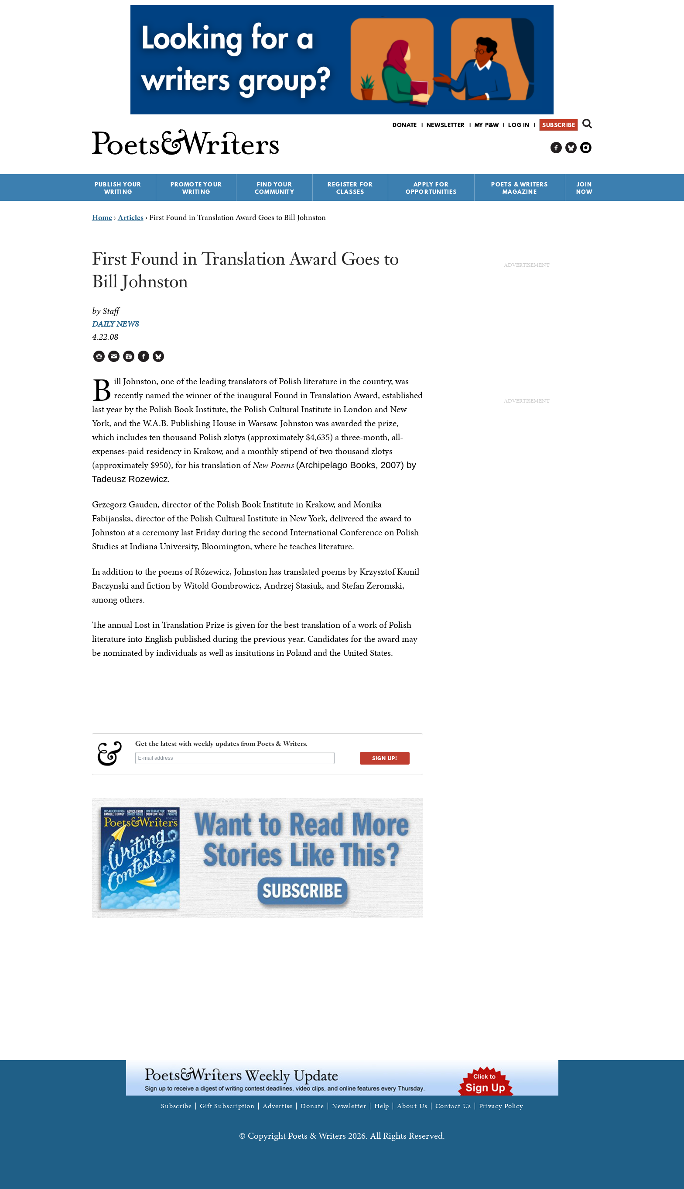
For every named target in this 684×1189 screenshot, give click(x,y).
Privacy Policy (501, 1106)
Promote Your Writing (196, 188)
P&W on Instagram (586, 148)
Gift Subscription (227, 1106)
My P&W (487, 125)
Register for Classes (350, 188)
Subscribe (558, 125)
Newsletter (446, 125)
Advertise (278, 1106)
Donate (405, 125)
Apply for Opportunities (431, 188)
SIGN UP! (384, 758)
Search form (587, 123)
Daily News (115, 324)
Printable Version (99, 356)
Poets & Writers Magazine (519, 188)
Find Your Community (274, 188)
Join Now (584, 188)
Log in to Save (129, 356)
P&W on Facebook (556, 148)
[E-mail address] (235, 758)
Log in (519, 125)
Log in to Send (114, 356)
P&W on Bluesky (571, 148)
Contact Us (453, 1106)
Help (382, 1106)
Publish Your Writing (118, 188)
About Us (412, 1106)
